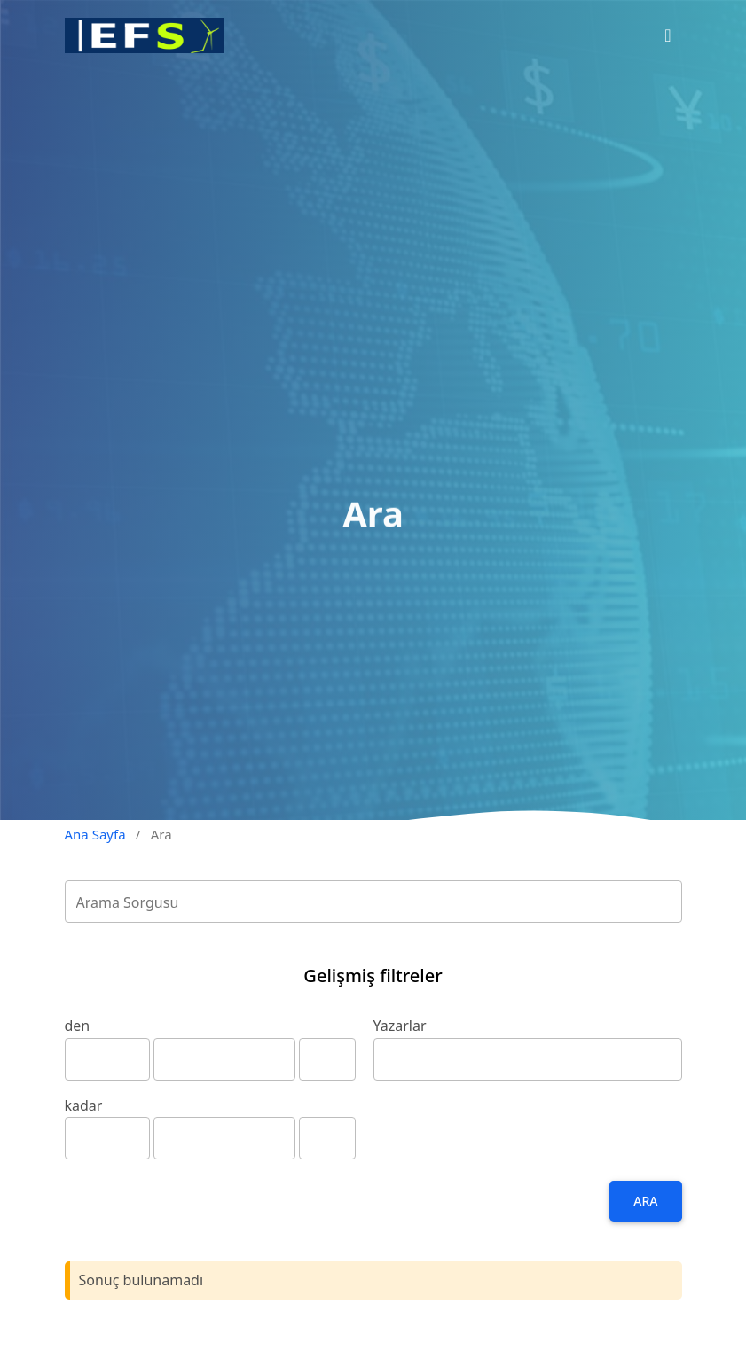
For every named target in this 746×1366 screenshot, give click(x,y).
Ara (645, 1200)
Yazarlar (400, 1025)
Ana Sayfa (95, 834)
